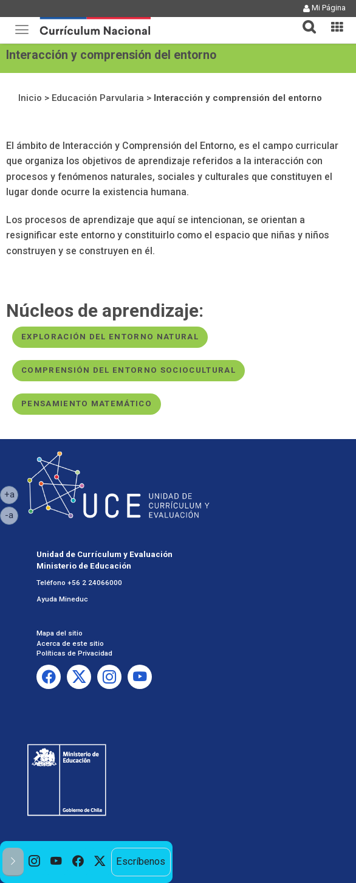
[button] (304, 19)
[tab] (304, 19)
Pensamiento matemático (86, 403)
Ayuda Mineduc (62, 599)
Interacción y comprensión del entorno (238, 97)
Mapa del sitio (59, 633)
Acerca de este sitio (70, 643)
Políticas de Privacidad (74, 653)
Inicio (30, 97)
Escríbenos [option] (140, 861)
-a (11, 514)
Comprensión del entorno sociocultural (128, 370)
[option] (35, 862)
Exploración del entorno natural (110, 336)
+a (11, 494)
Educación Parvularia (98, 97)
